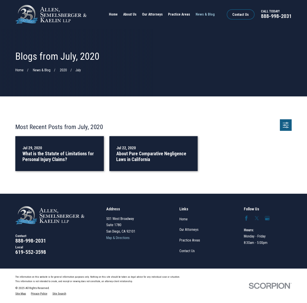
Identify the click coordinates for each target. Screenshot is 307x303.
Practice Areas (189, 240)
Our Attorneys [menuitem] (152, 14)
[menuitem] (20, 294)
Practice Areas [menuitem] (179, 14)
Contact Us (240, 14)
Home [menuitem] (113, 14)
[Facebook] (246, 218)
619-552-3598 (30, 252)
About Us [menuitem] (129, 14)
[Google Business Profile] (267, 218)
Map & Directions (118, 238)
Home (183, 219)
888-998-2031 (276, 16)
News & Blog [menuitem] (205, 14)
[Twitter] (256, 218)
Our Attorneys (189, 229)
